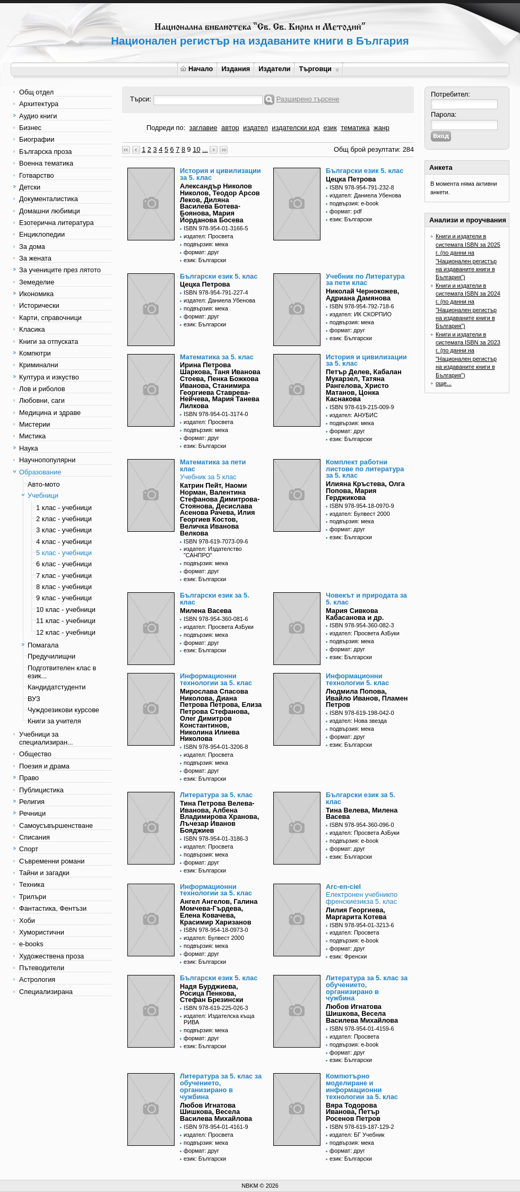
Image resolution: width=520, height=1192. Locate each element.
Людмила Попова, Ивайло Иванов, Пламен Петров (367, 698)
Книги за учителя (54, 721)
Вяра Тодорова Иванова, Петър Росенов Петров (353, 1112)
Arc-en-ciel (343, 887)
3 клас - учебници (64, 530)
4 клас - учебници (64, 542)
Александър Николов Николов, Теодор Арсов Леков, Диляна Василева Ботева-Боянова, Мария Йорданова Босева (220, 203)
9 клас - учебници (64, 598)
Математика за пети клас (213, 465)
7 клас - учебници (64, 576)
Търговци (319, 69)
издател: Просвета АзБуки (219, 627)
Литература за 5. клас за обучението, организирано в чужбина (367, 988)
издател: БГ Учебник (357, 1134)
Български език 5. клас (364, 171)
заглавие (203, 128)
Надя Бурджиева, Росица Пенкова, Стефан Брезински (212, 993)
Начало (196, 69)
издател (255, 128)
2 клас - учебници (64, 519)
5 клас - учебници (64, 553)
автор (230, 128)
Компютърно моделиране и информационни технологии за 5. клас (362, 1086)
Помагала (43, 645)
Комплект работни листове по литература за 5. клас (365, 469)
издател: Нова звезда (358, 721)
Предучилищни (51, 656)
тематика (355, 128)
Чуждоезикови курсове (63, 710)
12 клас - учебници (66, 632)
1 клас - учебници (64, 508)
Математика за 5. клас (217, 357)
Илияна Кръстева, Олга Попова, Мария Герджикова (365, 491)
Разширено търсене (308, 99)
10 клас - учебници (66, 610)
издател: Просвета (208, 236)
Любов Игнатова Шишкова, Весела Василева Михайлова (362, 1013)
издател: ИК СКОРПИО (361, 314)
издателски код (295, 128)
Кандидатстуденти (56, 687)
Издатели (274, 69)
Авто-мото (44, 484)
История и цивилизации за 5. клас (220, 174)
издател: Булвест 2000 (360, 514)
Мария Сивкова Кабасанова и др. (355, 614)
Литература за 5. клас (216, 795)
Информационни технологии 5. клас (357, 679)
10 (196, 149)
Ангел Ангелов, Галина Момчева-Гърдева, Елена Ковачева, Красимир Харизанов (218, 911)
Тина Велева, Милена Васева (361, 813)
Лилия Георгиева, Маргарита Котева (356, 913)
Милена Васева (205, 611)
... (205, 149)
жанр (381, 128)
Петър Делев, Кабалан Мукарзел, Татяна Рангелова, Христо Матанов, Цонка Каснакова (364, 385)
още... (444, 383)
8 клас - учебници (64, 587)
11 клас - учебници (66, 621)
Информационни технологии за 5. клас (216, 679)
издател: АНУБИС (354, 415)
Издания (235, 69)
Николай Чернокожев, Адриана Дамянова (362, 294)
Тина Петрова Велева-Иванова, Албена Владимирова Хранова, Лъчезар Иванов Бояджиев (219, 816)
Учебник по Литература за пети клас (365, 279)
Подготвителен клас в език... (62, 672)
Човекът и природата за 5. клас (366, 598)
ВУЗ (34, 699)
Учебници (43, 495)
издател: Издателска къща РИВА (219, 1019)
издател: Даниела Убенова (365, 195)
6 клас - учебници (64, 564)
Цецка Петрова (351, 179)
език (329, 128)
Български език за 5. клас (214, 598)
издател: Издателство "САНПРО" (213, 552)
